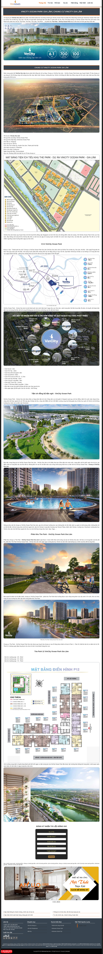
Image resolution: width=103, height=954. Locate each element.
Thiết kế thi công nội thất (58, 925)
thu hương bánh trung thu (58, 945)
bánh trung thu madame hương (31, 945)
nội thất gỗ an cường (79, 945)
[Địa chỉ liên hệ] (51, 848)
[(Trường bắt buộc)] (55, 837)
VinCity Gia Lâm (17, 17)
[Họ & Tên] (51, 834)
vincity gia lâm (19, 863)
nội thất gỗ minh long (89, 945)
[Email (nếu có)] (51, 844)
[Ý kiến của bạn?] (51, 853)
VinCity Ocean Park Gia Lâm (30, 540)
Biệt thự (30, 931)
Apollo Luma (82, 925)
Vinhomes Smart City (57, 931)
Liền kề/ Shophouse (33, 928)
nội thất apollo (69, 945)
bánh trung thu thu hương (45, 945)
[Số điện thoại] (51, 839)
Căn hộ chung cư (32, 925)
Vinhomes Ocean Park (57, 928)
